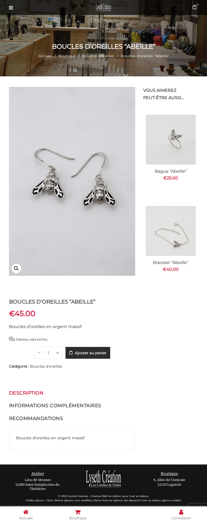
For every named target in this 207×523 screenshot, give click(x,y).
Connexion (181, 514)
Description (26, 393)
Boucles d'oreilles (98, 56)
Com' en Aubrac (139, 496)
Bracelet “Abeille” (170, 262)
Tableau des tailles (28, 338)
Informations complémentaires (55, 406)
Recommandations (36, 418)
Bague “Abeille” (171, 171)
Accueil (45, 56)
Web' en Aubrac (112, 496)
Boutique (66, 56)
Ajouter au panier (91, 353)
